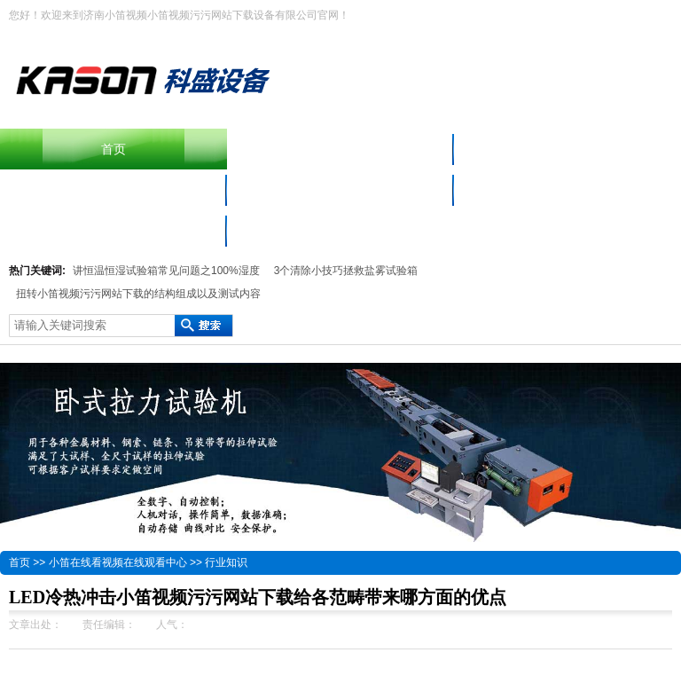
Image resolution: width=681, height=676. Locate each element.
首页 (113, 149)
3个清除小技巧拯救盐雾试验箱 (346, 270)
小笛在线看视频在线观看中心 (567, 190)
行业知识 (226, 562)
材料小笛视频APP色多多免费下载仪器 (340, 190)
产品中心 (567, 149)
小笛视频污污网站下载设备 (113, 190)
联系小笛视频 (113, 231)
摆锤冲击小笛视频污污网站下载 (340, 149)
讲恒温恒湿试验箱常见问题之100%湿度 (166, 270)
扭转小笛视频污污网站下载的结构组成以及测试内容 (138, 293)
